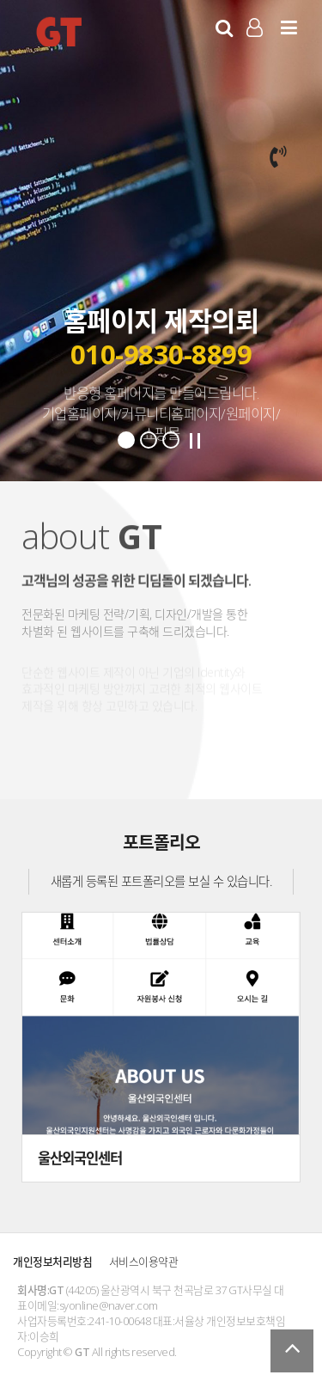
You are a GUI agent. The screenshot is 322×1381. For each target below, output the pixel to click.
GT (59, 30)
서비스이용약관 (144, 1261)
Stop (195, 440)
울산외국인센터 (80, 1158)
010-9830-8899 (161, 355)
